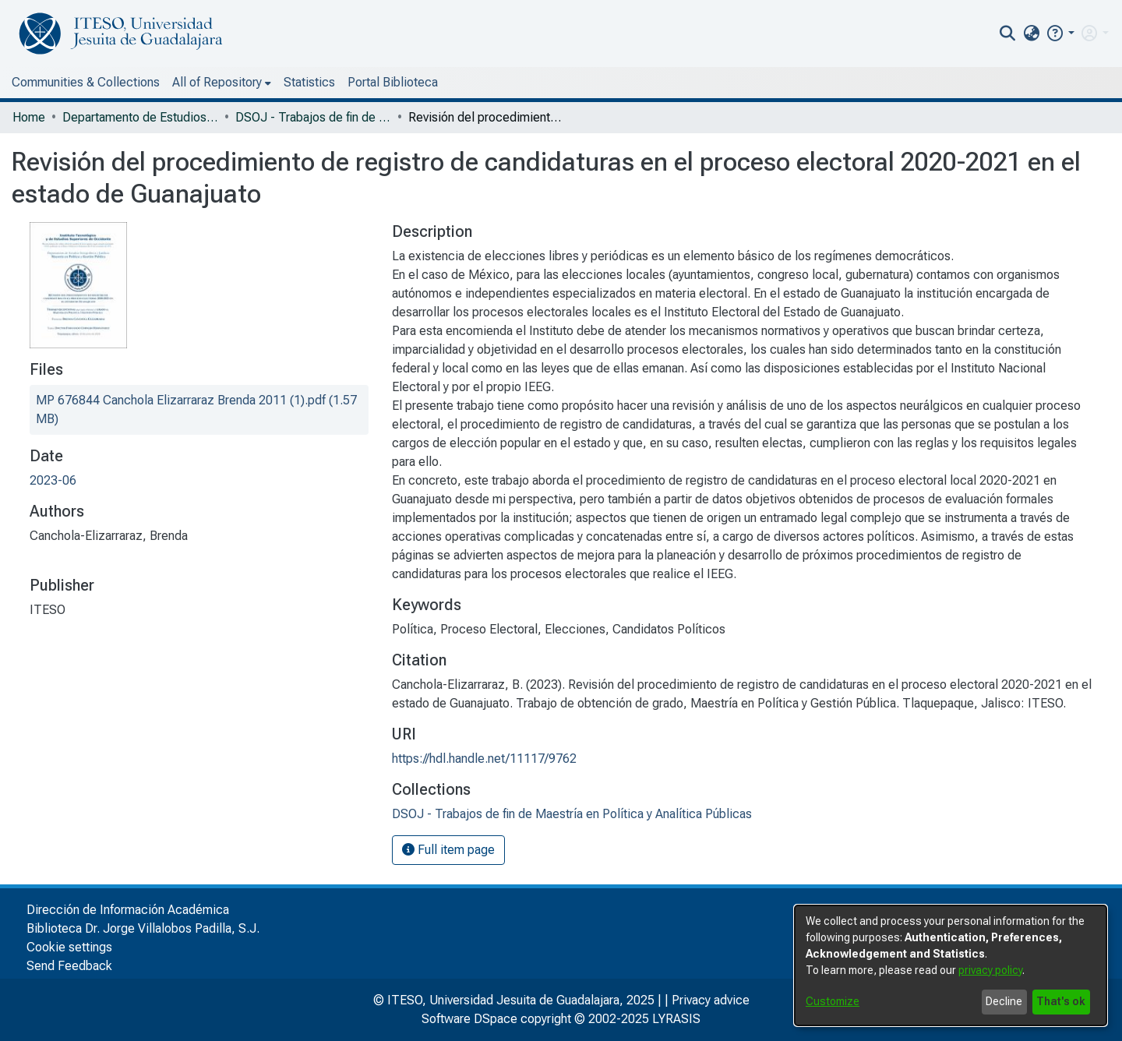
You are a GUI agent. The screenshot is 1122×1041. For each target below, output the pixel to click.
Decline (1004, 1001)
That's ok (1060, 1001)
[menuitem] (1031, 33)
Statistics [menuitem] (309, 82)
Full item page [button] (448, 849)
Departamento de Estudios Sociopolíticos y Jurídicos (140, 117)
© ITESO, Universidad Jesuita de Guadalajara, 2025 (513, 1000)
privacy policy (990, 970)
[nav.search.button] (1008, 33)
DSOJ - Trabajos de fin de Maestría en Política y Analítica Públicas (313, 117)
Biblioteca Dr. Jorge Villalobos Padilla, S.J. (142, 928)
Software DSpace (469, 1018)
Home (28, 117)
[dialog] (950, 965)
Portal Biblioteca (393, 82)
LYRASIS (676, 1018)
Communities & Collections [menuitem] (86, 82)
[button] (1060, 33)
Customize (832, 1001)
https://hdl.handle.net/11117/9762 (484, 758)
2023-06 (53, 480)
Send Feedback (69, 965)
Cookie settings (69, 947)
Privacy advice (711, 1000)
